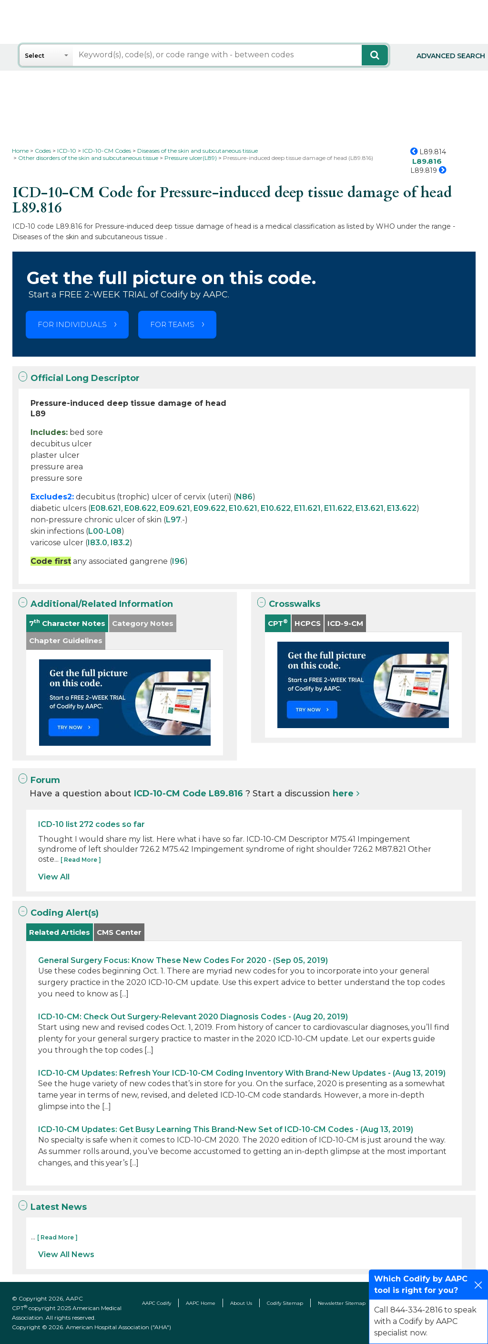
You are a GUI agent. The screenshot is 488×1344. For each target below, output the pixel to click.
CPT (278, 623)
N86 (244, 496)
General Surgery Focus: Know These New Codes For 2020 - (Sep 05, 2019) (183, 960)
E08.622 (140, 508)
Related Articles (59, 932)
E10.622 (276, 508)
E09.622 (209, 508)
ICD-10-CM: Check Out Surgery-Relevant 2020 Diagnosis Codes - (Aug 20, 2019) (193, 1016)
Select (34, 55)
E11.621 (307, 508)
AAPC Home (200, 1303)
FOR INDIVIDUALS (72, 324)
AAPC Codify (156, 1303)
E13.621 (370, 508)
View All (54, 876)
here (343, 793)
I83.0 (97, 542)
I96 (178, 561)
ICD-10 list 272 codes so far (91, 824)
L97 (173, 519)
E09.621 (175, 508)
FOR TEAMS (172, 324)
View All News (66, 1254)
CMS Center (119, 932)
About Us (241, 1303)
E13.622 (402, 508)
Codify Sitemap (285, 1303)
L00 (95, 531)
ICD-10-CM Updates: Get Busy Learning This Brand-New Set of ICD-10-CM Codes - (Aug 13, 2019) (225, 1129)
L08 (114, 531)
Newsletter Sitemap (342, 1303)
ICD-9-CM (345, 623)
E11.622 (338, 508)
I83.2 (120, 542)
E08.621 (106, 508)
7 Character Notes (67, 623)
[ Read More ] (81, 859)
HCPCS (308, 623)
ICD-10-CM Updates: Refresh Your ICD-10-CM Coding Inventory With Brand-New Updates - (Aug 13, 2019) (242, 1073)
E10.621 (243, 508)
